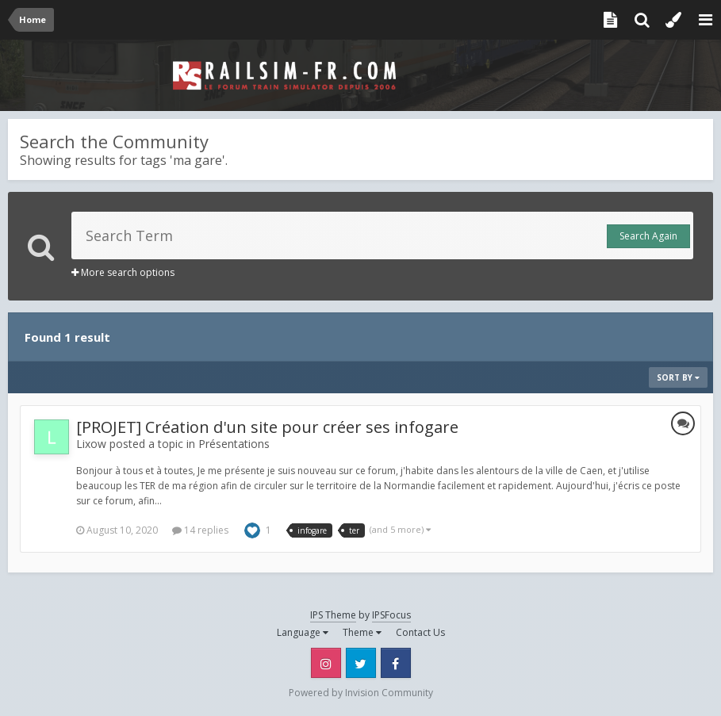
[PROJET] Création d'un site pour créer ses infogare (267, 427)
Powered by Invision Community (361, 692)
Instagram (326, 663)
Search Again (648, 236)
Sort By (678, 377)
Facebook (396, 663)
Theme (362, 632)
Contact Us (420, 632)
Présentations (234, 443)
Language (302, 632)
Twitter (361, 663)
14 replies (200, 530)
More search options (122, 272)
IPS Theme (333, 615)
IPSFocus (391, 615)
